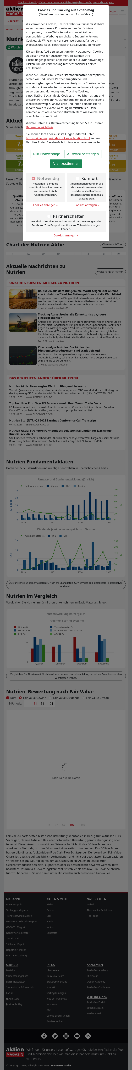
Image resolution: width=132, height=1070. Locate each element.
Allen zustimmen (66, 163)
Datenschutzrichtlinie (39, 127)
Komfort (89, 178)
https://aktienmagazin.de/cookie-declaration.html (58, 138)
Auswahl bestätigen (83, 154)
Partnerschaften (69, 216)
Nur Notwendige (46, 154)
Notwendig (48, 178)
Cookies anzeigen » (45, 205)
